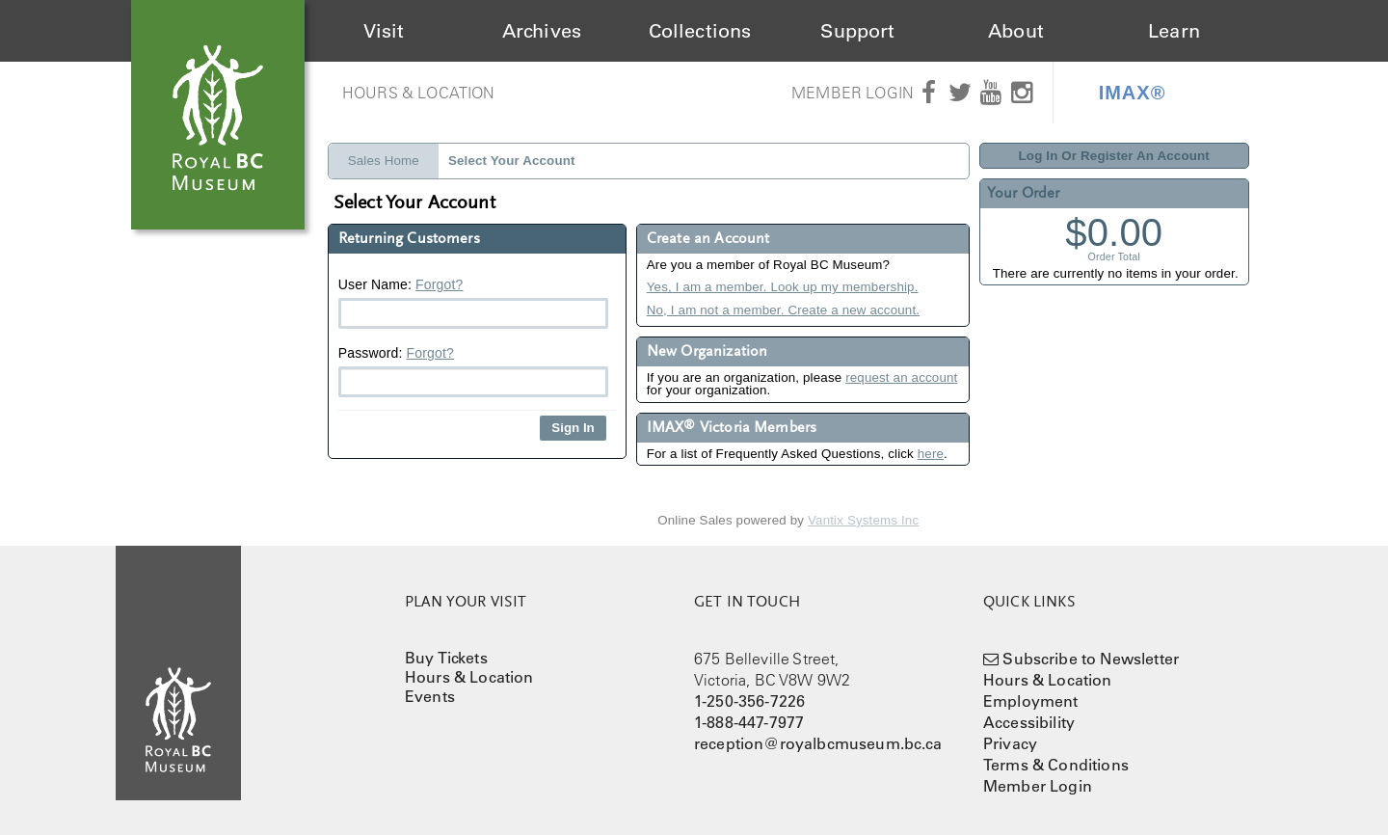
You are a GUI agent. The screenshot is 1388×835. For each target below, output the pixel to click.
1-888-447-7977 (749, 722)
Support (857, 30)
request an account (901, 377)
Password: (473, 371)
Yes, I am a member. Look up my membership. (783, 287)
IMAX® (1132, 92)
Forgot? (439, 284)
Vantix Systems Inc (863, 520)
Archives (541, 30)
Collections (700, 30)
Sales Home (383, 160)
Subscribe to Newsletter (1090, 658)
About (1016, 30)
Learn (1174, 30)
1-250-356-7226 (749, 701)
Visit (384, 30)
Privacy (1010, 743)
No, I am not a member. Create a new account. (783, 310)
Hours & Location (418, 92)
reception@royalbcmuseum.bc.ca (818, 743)
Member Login (852, 92)
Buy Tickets (446, 657)
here (931, 453)
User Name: (473, 303)
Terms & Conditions (1056, 764)
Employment (1031, 701)
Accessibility (1029, 722)
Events (430, 696)
